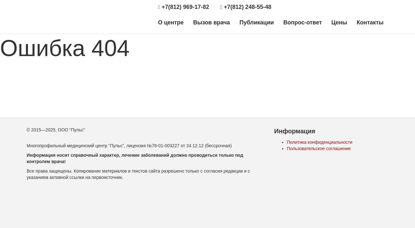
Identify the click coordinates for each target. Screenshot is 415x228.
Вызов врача (211, 22)
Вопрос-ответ (302, 22)
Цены (339, 22)
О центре (171, 22)
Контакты (370, 22)
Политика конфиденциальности (319, 142)
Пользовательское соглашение (319, 148)
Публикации (257, 22)
